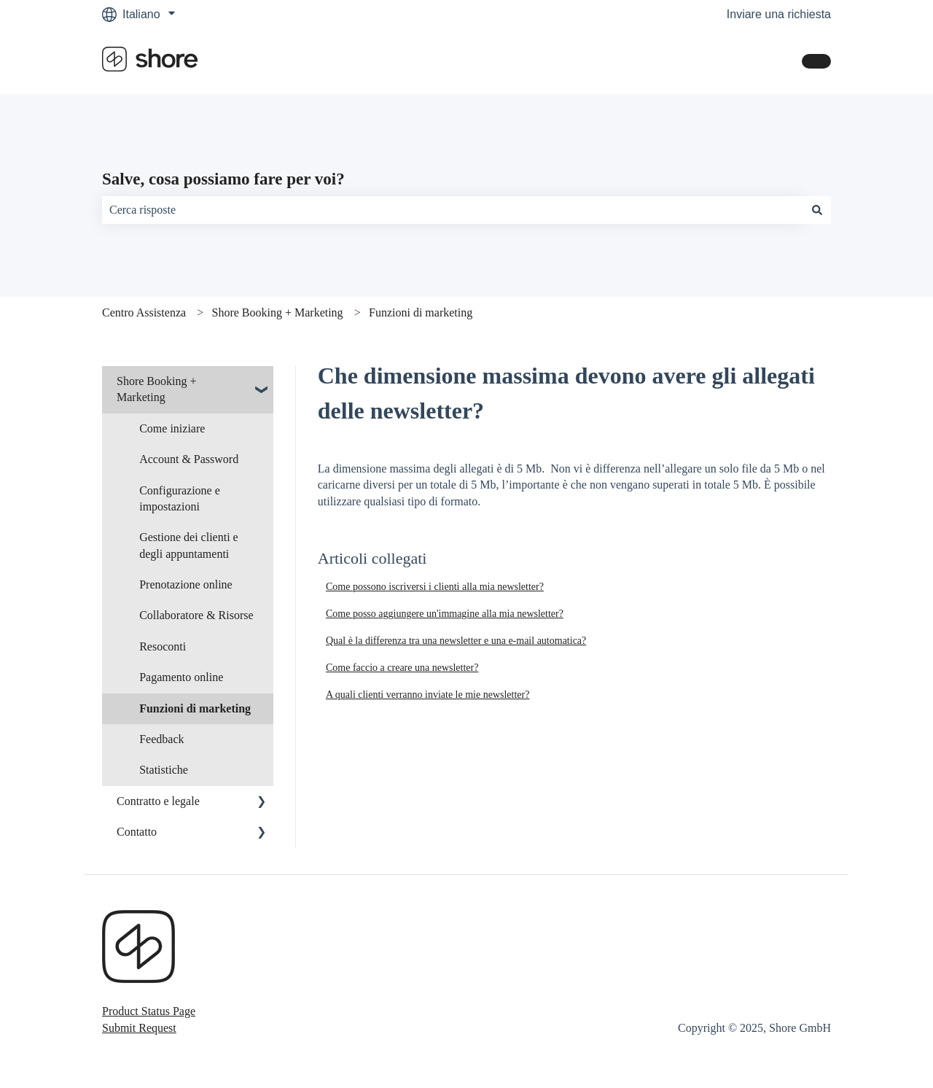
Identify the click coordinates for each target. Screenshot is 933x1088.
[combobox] (452, 210)
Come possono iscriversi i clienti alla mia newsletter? (435, 586)
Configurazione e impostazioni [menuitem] (179, 498)
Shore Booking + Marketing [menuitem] (156, 389)
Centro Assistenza (144, 312)
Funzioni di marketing (420, 312)
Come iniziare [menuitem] (172, 428)
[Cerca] (817, 210)
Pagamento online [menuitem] (181, 677)
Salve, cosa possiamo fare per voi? (223, 179)
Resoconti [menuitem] (162, 646)
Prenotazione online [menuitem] (186, 584)
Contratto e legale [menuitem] (158, 801)
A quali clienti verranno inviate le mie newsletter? (428, 694)
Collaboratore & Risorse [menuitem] (196, 615)
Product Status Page (148, 1011)
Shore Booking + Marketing (277, 312)
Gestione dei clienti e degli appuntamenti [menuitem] (188, 545)
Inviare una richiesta (779, 14)
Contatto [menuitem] (137, 831)
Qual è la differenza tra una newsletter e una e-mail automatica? (456, 640)
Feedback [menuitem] (161, 739)
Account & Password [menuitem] (188, 459)
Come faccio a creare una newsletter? (402, 667)
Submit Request (139, 1028)
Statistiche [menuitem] (163, 769)
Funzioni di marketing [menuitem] (195, 708)
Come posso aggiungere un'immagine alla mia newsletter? (444, 613)
